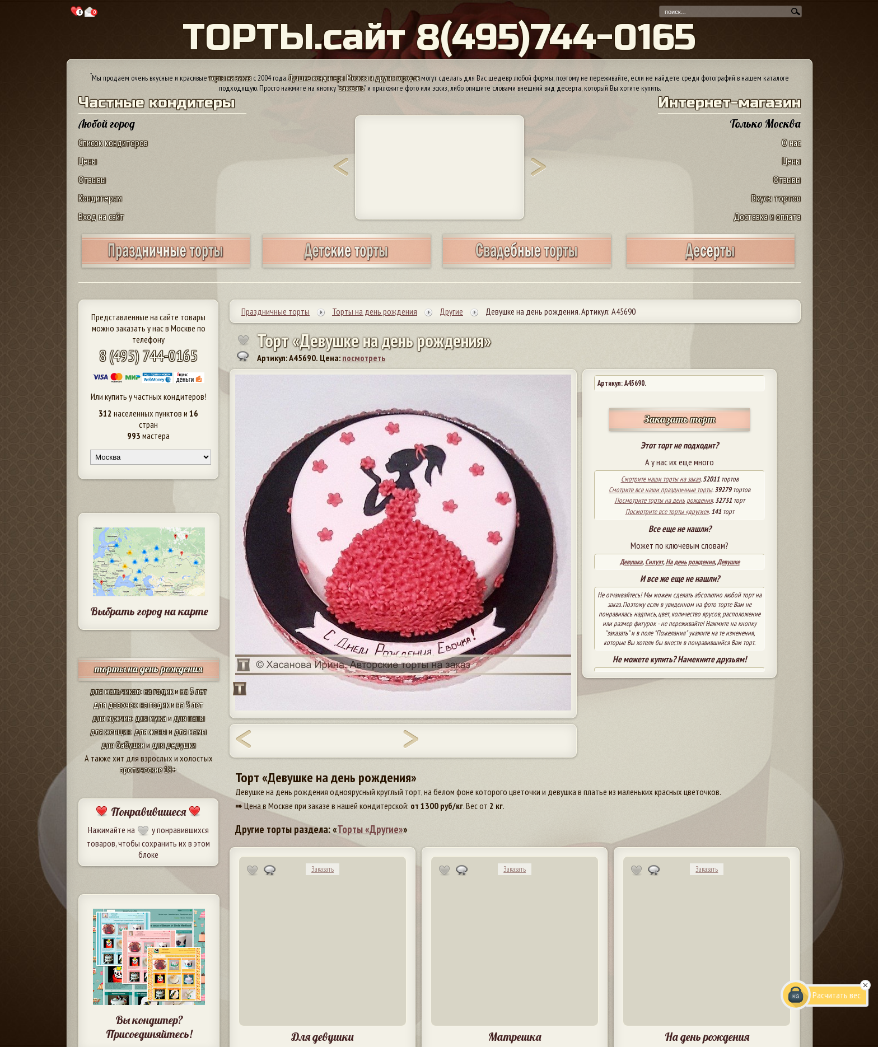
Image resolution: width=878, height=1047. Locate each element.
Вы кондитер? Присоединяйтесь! (149, 1027)
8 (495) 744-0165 (148, 355)
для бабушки (122, 744)
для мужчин (112, 717)
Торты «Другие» (370, 829)
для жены (150, 731)
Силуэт (654, 562)
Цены (87, 161)
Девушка (631, 562)
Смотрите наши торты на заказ (660, 479)
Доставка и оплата (767, 216)
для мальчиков (115, 691)
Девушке (728, 562)
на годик (158, 691)
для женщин (110, 731)
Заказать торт (680, 419)
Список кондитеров (113, 142)
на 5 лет (193, 691)
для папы (189, 717)
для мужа (150, 717)
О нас (791, 142)
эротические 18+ (148, 769)
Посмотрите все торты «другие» (667, 511)
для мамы (190, 731)
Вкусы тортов (776, 197)
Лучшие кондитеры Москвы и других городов (353, 78)
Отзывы (92, 179)
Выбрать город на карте (149, 611)
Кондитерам (100, 197)
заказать (351, 88)
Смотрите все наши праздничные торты (660, 489)
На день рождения (690, 562)
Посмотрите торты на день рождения (664, 500)
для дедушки (174, 744)
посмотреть (363, 357)
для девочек (115, 704)
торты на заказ (230, 78)
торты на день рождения (149, 668)
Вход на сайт (101, 216)
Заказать (322, 869)
